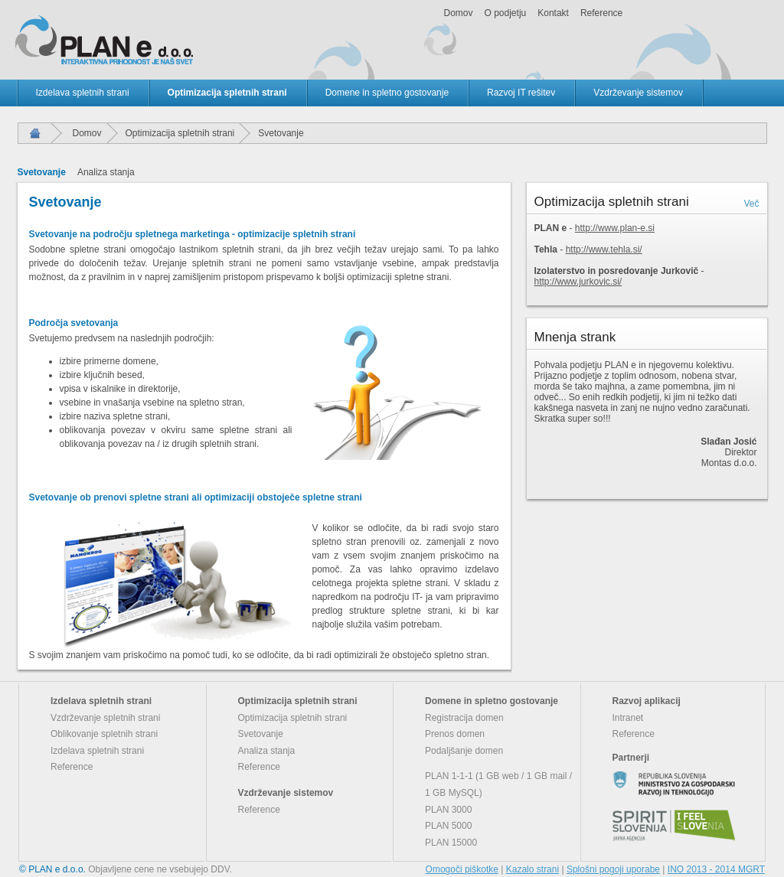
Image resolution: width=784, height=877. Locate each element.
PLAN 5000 (448, 825)
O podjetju (506, 13)
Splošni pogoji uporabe (613, 869)
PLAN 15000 (451, 842)
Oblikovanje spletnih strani (104, 734)
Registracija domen (464, 717)
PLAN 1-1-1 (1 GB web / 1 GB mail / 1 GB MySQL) (498, 784)
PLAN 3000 (448, 809)
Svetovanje (42, 172)
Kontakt (553, 13)
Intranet (628, 717)
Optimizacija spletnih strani (227, 92)
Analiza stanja (106, 172)
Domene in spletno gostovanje (387, 92)
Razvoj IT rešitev (521, 92)
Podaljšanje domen (464, 750)
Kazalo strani (532, 869)
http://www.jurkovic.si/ (578, 281)
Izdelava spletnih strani (82, 92)
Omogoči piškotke (462, 869)
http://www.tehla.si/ (604, 249)
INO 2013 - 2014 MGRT (716, 869)
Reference (601, 13)
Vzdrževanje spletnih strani (105, 717)
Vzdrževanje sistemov (638, 92)
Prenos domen (455, 734)
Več (751, 203)
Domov (458, 13)
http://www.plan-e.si (615, 228)
